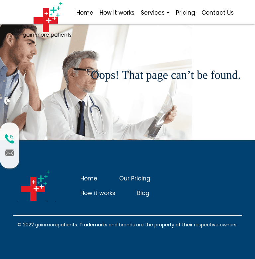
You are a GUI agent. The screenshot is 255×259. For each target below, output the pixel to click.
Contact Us (218, 13)
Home (84, 13)
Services (155, 13)
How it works (117, 13)
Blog (143, 193)
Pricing (185, 13)
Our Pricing (134, 178)
